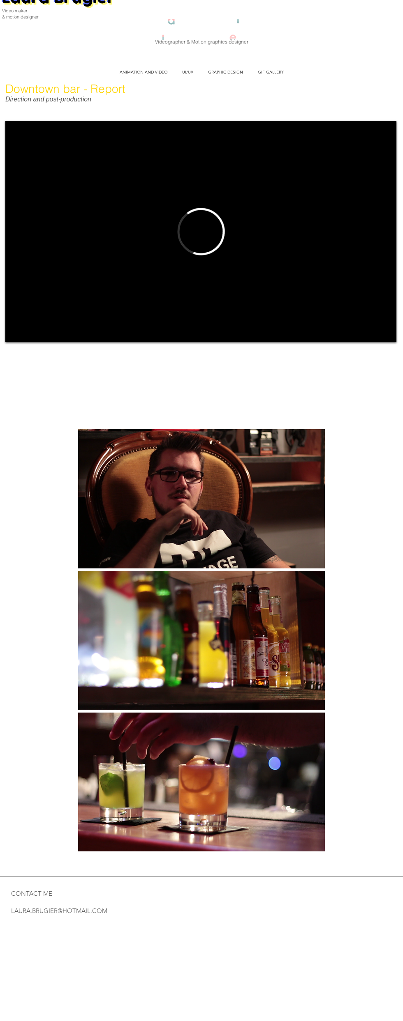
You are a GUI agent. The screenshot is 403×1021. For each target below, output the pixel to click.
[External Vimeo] (200, 231)
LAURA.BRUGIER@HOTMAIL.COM (59, 911)
